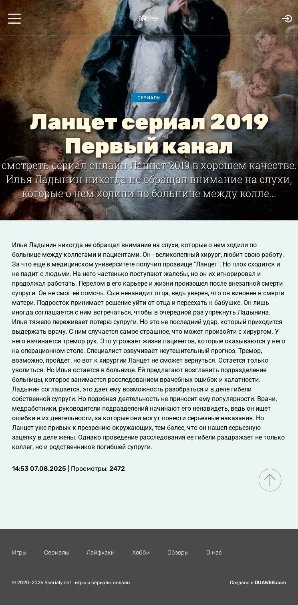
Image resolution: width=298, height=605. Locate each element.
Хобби (141, 552)
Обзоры (178, 552)
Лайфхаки (101, 552)
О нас (214, 552)
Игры (19, 552)
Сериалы (149, 98)
